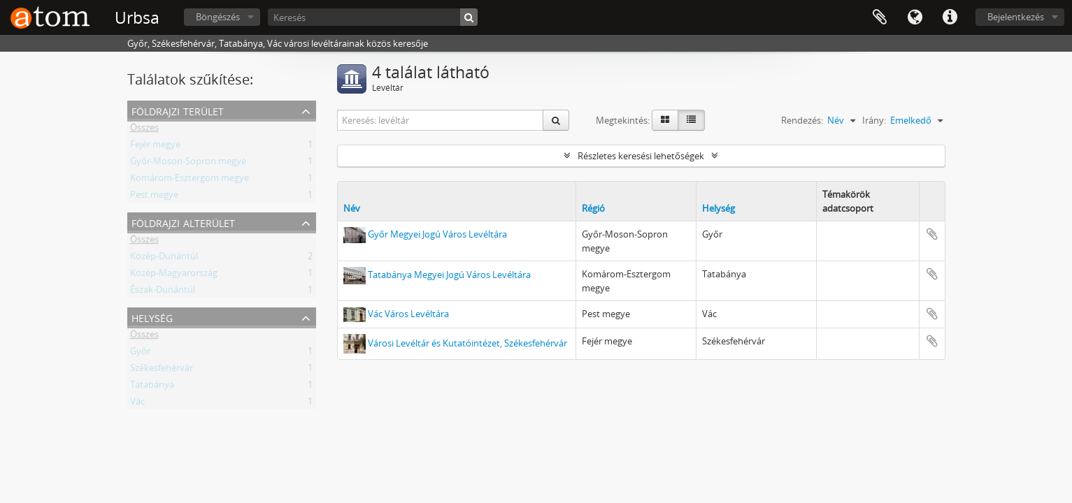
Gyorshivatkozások (949, 17)
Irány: (874, 120)
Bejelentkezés (1015, 16)
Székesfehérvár (161, 370)
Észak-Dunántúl (162, 292)
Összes (144, 130)
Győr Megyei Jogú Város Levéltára (437, 234)
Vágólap (879, 17)
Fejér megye (155, 146)
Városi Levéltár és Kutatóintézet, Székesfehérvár (467, 342)
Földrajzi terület (177, 110)
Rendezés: (802, 120)
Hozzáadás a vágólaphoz (932, 234)
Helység (152, 316)
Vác (137, 404)
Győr (140, 353)
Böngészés (218, 16)
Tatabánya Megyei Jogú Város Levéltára (449, 274)
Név (351, 208)
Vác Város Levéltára (408, 313)
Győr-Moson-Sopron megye (188, 163)
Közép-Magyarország (173, 275)
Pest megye (154, 197)
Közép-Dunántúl (164, 258)
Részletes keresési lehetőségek (641, 156)
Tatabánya (152, 387)
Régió (593, 208)
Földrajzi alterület (183, 221)
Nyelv (914, 17)
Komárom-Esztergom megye (189, 180)
